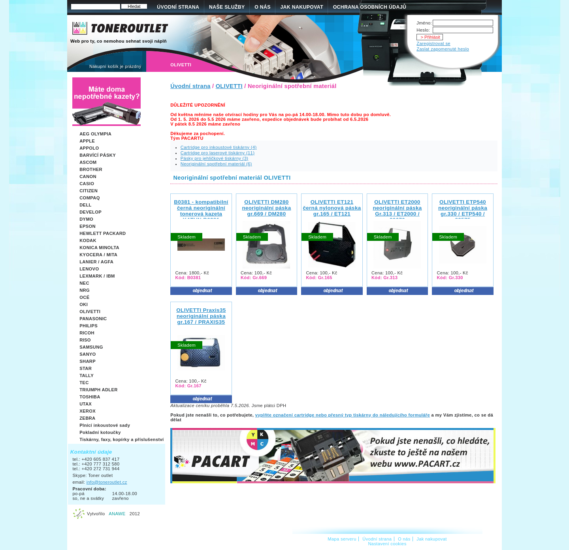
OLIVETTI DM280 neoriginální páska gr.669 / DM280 (266, 208)
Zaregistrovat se (433, 43)
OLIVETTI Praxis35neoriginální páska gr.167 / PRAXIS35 (201, 316)
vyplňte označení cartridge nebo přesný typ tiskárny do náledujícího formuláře (342, 415)
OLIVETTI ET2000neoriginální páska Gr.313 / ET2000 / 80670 (397, 211)
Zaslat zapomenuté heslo (442, 49)
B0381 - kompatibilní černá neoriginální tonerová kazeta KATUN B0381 (201, 211)
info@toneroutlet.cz (107, 482)
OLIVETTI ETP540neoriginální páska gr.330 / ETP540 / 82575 (462, 211)
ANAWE (117, 513)
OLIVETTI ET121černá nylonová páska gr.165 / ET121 (332, 208)
